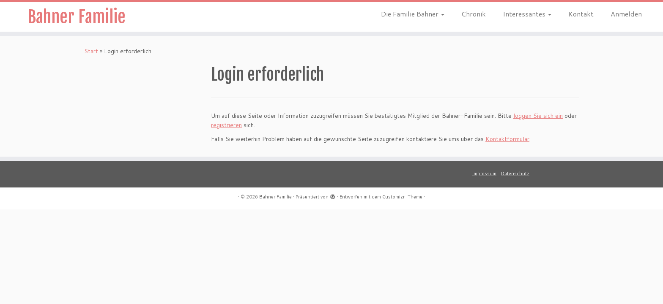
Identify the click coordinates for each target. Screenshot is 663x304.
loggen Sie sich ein (538, 115)
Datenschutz (515, 173)
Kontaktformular (507, 139)
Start (91, 51)
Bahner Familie (76, 17)
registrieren (226, 125)
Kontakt (581, 14)
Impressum (484, 173)
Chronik (473, 14)
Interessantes (527, 14)
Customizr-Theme (402, 196)
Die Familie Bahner (412, 14)
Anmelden (626, 14)
